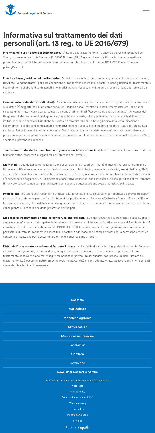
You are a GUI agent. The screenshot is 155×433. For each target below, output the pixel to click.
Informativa (77, 409)
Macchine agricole (77, 318)
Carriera (77, 354)
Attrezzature (77, 327)
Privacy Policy (77, 392)
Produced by (77, 427)
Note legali (77, 386)
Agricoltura (77, 308)
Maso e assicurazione (77, 336)
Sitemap (77, 421)
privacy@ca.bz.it (13, 67)
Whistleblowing (77, 403)
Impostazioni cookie (77, 415)
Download (77, 363)
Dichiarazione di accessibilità (77, 397)
